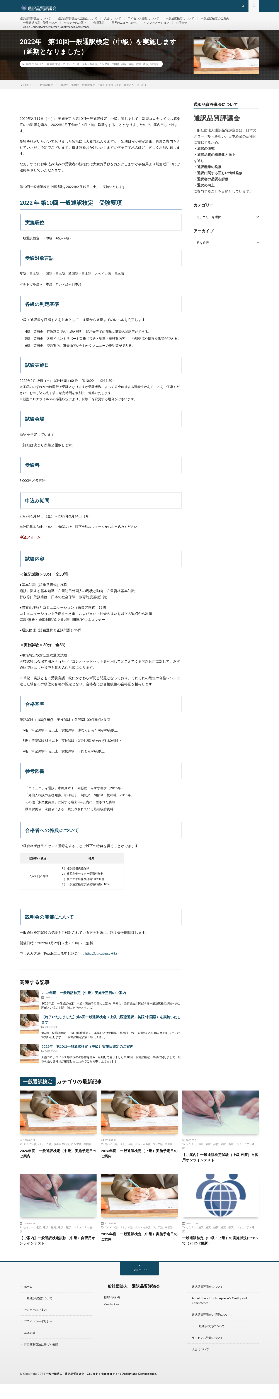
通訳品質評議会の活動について (81, 22)
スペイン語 (73, 78)
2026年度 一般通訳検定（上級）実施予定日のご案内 (138, 1168)
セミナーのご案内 (78, 30)
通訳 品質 (212, 1158)
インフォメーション (164, 30)
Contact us (111, 1321)
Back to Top (139, 1287)
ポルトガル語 (89, 78)
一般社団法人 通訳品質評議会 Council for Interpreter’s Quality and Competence (105, 1389)
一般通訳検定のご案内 (227, 22)
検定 (124, 78)
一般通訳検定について (190, 22)
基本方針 (30, 1349)
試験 (138, 78)
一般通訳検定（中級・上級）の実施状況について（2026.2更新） (220, 1257)
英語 (131, 78)
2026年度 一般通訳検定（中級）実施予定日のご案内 (83, 1007)
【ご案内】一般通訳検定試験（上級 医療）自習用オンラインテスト (217, 1172)
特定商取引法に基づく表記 (42, 1360)
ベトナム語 (44, 1158)
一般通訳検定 (52, 78)
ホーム (28, 1303)
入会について (118, 22)
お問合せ (191, 30)
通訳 (145, 78)
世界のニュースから (130, 30)
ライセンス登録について (151, 22)
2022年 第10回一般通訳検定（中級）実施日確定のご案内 (87, 1061)
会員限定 (104, 30)
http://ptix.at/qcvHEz (101, 968)
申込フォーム (30, 552)
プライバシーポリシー (39, 1337)
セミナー (191, 1158)
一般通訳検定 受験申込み (41, 30)
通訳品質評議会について (36, 22)
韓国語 (154, 78)
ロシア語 (104, 78)
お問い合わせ (112, 1314)
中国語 (115, 78)
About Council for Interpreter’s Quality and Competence (62, 38)
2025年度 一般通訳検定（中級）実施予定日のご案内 (138, 1253)
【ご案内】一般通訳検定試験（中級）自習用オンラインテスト (58, 1257)
